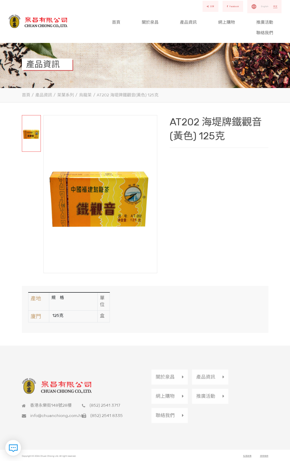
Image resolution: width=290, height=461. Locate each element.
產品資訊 (188, 22)
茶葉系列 (65, 94)
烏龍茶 (85, 94)
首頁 (116, 22)
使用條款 (264, 458)
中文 (275, 6)
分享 (210, 6)
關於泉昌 (150, 22)
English (264, 6)
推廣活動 (264, 22)
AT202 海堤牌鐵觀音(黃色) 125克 (128, 94)
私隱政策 (247, 458)
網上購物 (226, 22)
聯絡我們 (264, 32)
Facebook (233, 6)
